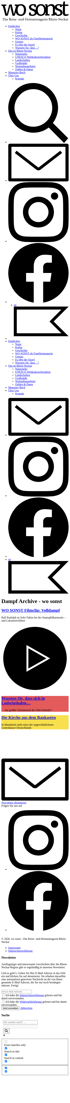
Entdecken (14, 26)
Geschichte (21, 35)
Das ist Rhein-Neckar (20, 50)
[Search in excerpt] (6, 1061)
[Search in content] (6, 1055)
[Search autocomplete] (20, 1026)
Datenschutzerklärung (20, 950)
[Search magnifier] (6, 1031)
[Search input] (20, 1022)
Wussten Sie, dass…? (27, 47)
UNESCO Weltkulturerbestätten (33, 57)
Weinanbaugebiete (25, 66)
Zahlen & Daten (24, 69)
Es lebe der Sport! (25, 44)
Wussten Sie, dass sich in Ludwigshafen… (23, 700)
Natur (18, 29)
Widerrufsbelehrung (31, 1001)
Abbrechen (26, 1008)
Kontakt (19, 78)
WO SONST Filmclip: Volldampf (30, 610)
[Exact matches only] (6, 1042)
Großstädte (21, 63)
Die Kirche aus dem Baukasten (28, 717)
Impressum (14, 947)
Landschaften (22, 60)
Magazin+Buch (16, 72)
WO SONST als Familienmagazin (34, 38)
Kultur (18, 32)
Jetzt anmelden (10, 1008)
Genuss (19, 41)
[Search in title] (6, 1048)
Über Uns (13, 75)
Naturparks (21, 53)
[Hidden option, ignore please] (6, 1068)
